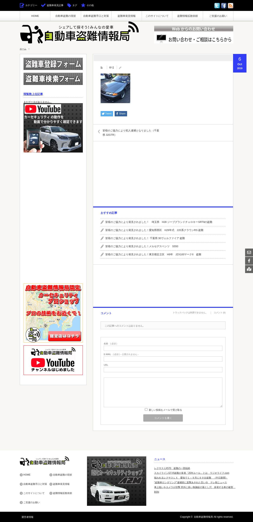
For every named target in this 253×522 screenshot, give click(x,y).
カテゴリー (31, 5)
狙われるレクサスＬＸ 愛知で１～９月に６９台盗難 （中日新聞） (191, 477)
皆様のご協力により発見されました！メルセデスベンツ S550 (141, 246)
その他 (90, 5)
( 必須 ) (110, 344)
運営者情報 (26, 516)
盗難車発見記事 (55, 5)
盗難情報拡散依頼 (187, 15)
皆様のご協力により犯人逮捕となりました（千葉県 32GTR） (132, 132)
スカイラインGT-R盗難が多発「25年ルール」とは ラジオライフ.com (191, 473)
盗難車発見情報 (127, 15)
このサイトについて (157, 15)
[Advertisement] (163, 174)
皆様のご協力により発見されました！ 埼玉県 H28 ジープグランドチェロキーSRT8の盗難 (158, 221)
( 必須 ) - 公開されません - (121, 354)
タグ (74, 5)
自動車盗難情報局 (203, 516)
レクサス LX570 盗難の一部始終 (172, 468)
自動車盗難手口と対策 (96, 15)
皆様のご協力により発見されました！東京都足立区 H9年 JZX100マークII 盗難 (153, 254)
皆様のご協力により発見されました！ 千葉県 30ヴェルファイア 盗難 (145, 238)
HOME (35, 15)
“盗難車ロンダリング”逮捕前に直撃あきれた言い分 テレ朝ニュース (190, 482)
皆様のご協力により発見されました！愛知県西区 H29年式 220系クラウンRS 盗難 (154, 230)
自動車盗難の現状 (65, 15)
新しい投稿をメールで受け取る (165, 410)
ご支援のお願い (218, 15)
